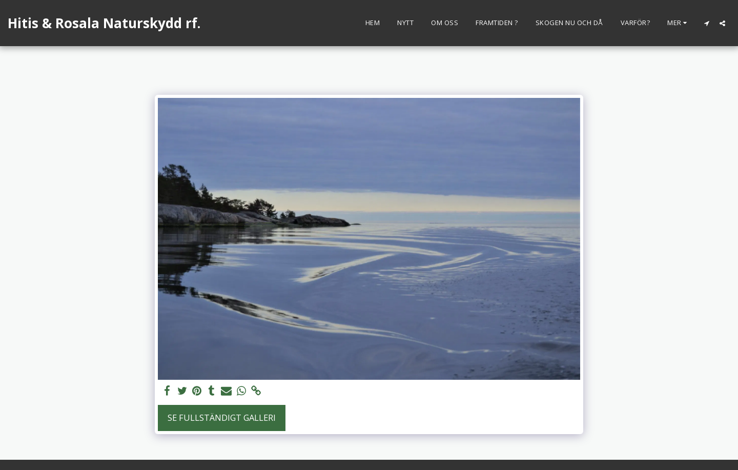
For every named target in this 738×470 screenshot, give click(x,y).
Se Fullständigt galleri (222, 417)
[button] (706, 23)
